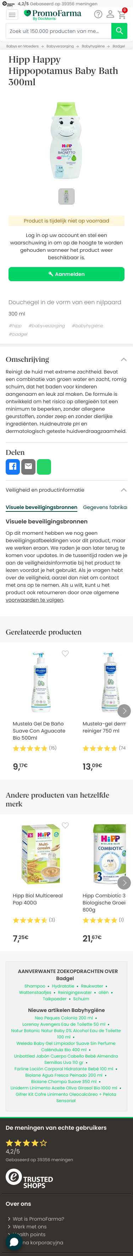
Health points (26, 1234)
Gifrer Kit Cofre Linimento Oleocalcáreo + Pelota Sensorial (66, 1098)
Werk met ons (27, 1226)
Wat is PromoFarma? (35, 1218)
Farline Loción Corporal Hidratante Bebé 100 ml (64, 1069)
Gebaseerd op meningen (39, 1160)
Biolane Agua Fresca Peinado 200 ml (63, 1075)
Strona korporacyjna (35, 1242)
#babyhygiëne (87, 326)
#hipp (15, 326)
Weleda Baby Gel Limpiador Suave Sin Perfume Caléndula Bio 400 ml (66, 1047)
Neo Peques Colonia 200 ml (64, 1018)
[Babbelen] (98, 14)
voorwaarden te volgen (34, 599)
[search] (119, 31)
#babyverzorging (46, 326)
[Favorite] (65, 653)
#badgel (18, 334)
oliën (104, 993)
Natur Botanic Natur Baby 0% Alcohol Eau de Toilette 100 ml (66, 1034)
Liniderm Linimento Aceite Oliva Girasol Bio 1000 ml (64, 1088)
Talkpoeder (55, 999)
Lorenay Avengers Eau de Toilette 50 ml (63, 1024)
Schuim (81, 999)
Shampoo (34, 986)
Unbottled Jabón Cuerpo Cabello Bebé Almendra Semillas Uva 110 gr (66, 1059)
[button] (110, 14)
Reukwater (92, 986)
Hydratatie (63, 986)
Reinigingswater (75, 993)
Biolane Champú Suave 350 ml (63, 1082)
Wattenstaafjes (35, 993)
